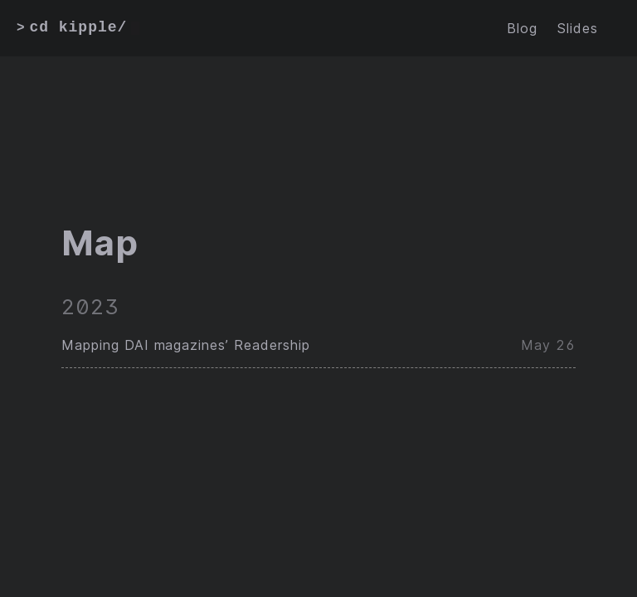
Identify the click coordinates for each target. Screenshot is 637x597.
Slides (577, 28)
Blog (522, 28)
